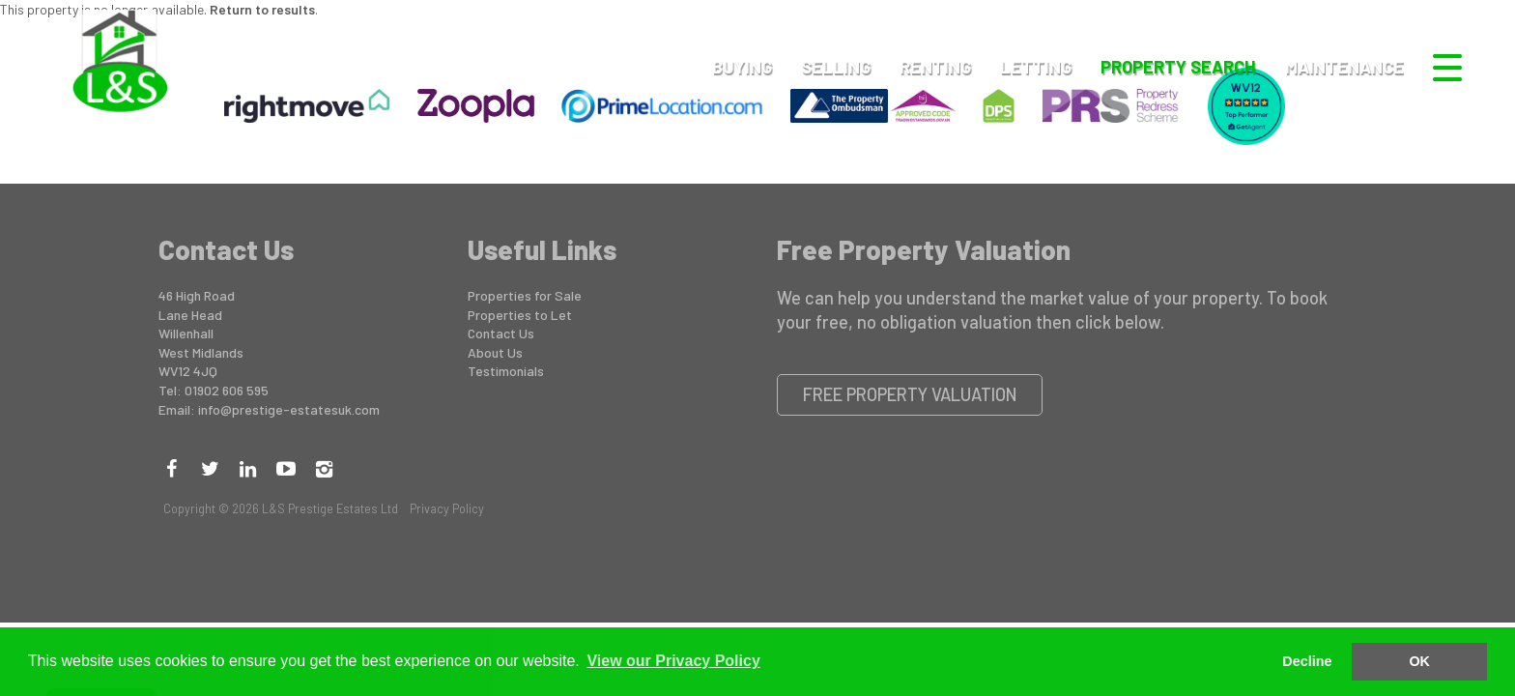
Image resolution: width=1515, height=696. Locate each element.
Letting (1036, 66)
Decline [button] (1306, 661)
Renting (935, 66)
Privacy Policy (447, 508)
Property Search (1178, 66)
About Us (495, 352)
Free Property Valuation (910, 394)
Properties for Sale (525, 295)
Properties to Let (520, 314)
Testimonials (506, 370)
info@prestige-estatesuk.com (289, 409)
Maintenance (1344, 66)
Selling (836, 66)
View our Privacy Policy (672, 660)
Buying (742, 66)
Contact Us (501, 333)
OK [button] (1419, 661)
